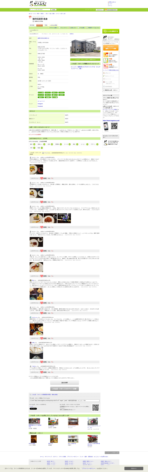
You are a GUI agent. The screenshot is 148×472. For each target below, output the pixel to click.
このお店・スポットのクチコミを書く (64, 389)
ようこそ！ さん (90, 9)
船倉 (40, 148)
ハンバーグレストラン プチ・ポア (94, 426)
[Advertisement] (79, 4)
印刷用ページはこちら (93, 27)
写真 (46, 25)
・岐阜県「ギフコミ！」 (87, 463)
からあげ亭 (51, 426)
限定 (75, 144)
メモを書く (82, 27)
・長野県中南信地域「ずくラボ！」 (107, 463)
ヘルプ (110, 3)
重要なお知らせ (112, 2)
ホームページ (41, 101)
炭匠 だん (50, 443)
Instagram (40, 103)
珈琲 (32, 144)
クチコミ (39, 25)
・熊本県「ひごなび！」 (69, 461)
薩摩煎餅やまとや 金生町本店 (35, 426)
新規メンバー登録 (111, 9)
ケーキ (67, 144)
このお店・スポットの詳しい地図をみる (85, 59)
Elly (33, 280)
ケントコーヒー (72, 426)
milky (33, 342)
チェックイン (64, 27)
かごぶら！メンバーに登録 (109, 109)
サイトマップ (48, 456)
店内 (50, 144)
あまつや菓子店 (72, 443)
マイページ (108, 79)
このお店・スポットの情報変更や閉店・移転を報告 (45, 394)
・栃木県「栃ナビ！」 (51, 461)
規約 (86, 456)
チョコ (46, 153)
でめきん (34, 366)
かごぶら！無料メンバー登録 (111, 47)
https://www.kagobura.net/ (111, 120)
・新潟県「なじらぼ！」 (69, 463)
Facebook (40, 106)
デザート (94, 144)
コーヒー (84, 144)
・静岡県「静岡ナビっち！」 (88, 461)
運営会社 (90, 456)
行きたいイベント (109, 76)
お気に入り (73, 27)
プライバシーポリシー (73, 456)
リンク (81, 456)
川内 (32, 148)
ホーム (110, 5)
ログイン (100, 9)
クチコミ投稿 (62, 456)
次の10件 (64, 382)
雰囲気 (58, 144)
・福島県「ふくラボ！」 (51, 463)
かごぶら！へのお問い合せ (101, 456)
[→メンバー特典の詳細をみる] (111, 70)
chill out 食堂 (32, 443)
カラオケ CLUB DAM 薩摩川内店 (94, 444)
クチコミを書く (53, 27)
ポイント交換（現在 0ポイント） (110, 82)
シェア (31, 406)
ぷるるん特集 (53, 25)
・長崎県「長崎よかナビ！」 (106, 461)
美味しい (41, 144)
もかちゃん (35, 317)
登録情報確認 (108, 86)
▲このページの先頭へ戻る (112, 452)
